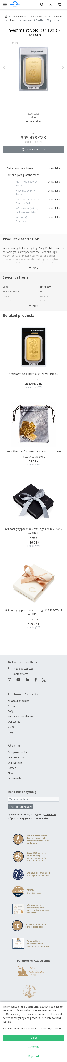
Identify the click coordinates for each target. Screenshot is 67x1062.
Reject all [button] (33, 1056)
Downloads (14, 778)
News (11, 773)
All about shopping (18, 700)
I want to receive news (20, 806)
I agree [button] (33, 1037)
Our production (16, 757)
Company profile (17, 752)
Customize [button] (33, 1047)
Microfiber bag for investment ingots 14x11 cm (33, 451)
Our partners (15, 762)
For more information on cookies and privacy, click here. (32, 1028)
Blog (10, 732)
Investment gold (38, 16)
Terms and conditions (20, 716)
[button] (7, 67)
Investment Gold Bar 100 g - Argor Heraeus (33, 373)
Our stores (14, 721)
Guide (11, 727)
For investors (19, 16)
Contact (12, 706)
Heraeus (14, 20)
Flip (15, 45)
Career (12, 768)
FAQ (10, 711)
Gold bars (57, 16)
